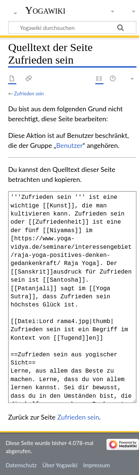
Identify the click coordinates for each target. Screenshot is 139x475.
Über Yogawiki (59, 465)
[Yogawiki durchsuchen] (72, 27)
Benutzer (69, 145)
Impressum (96, 465)
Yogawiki (45, 10)
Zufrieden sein (29, 93)
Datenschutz (21, 465)
